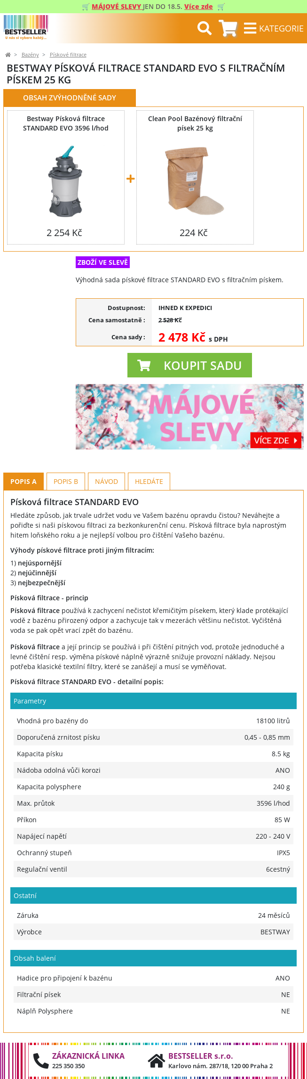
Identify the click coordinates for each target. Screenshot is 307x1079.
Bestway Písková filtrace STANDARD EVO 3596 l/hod (66, 123)
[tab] (228, 28)
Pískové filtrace (68, 54)
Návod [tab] (106, 481)
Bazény (30, 54)
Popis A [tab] (23, 481)
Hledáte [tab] (149, 481)
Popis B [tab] (66, 481)
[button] (189, 365)
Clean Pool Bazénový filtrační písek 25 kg (195, 123)
